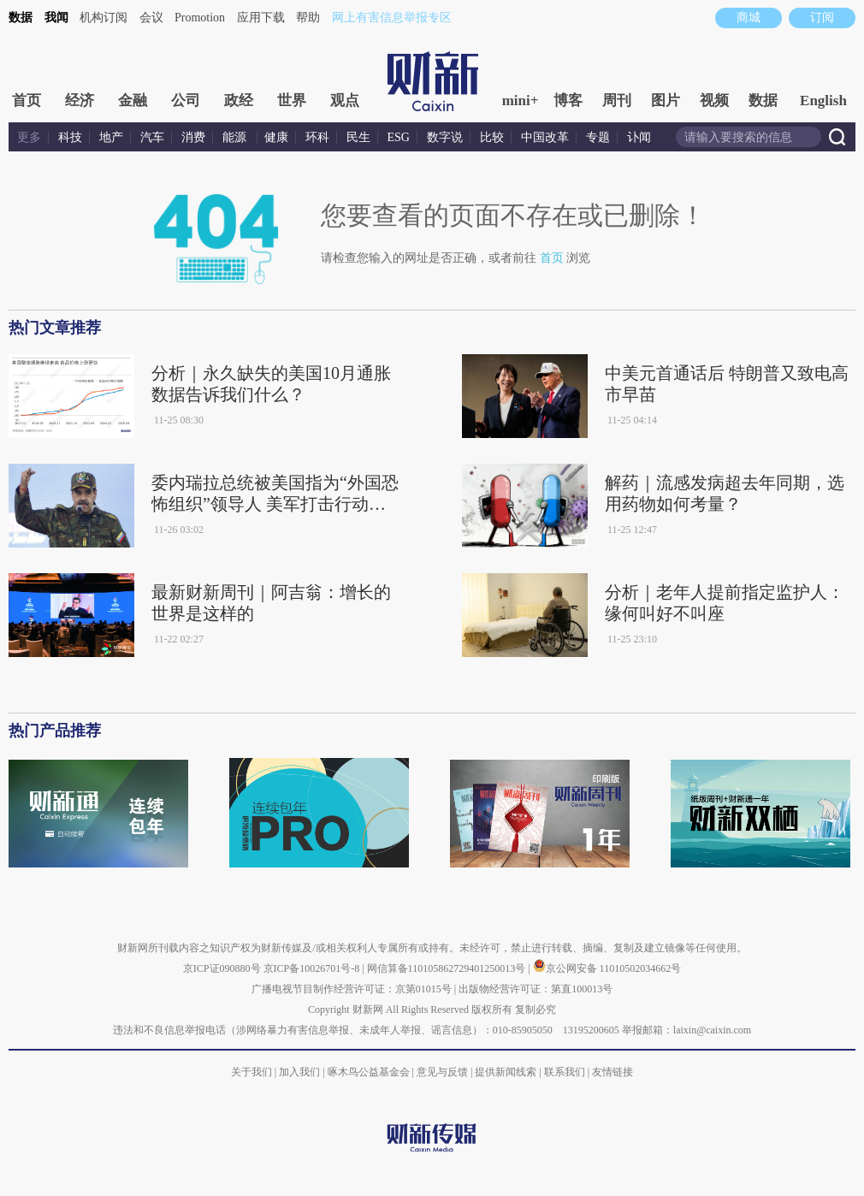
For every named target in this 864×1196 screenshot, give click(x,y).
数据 (21, 17)
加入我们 (299, 1072)
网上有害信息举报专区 (392, 17)
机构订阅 (103, 17)
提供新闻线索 (505, 1072)
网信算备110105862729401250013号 (448, 968)
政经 (238, 100)
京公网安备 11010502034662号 (607, 968)
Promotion (200, 17)
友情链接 (612, 1072)
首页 (26, 100)
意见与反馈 (442, 1072)
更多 (29, 137)
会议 (151, 17)
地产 (111, 137)
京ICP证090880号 (222, 968)
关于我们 (251, 1072)
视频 (714, 100)
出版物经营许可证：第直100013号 (535, 989)
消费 (193, 137)
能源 (236, 137)
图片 (665, 100)
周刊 (616, 100)
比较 (492, 137)
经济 (79, 100)
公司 (185, 100)
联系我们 (564, 1072)
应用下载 (261, 17)
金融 (132, 100)
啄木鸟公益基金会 (370, 1072)
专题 (598, 137)
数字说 (445, 137)
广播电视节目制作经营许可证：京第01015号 (352, 989)
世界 (291, 100)
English (823, 100)
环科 (317, 137)
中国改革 (545, 137)
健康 (276, 137)
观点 (344, 100)
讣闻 (639, 137)
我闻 (56, 17)
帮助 (308, 17)
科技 (70, 137)
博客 (568, 100)
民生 (358, 137)
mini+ (520, 100)
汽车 (152, 137)
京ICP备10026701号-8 (313, 968)
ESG (399, 137)
